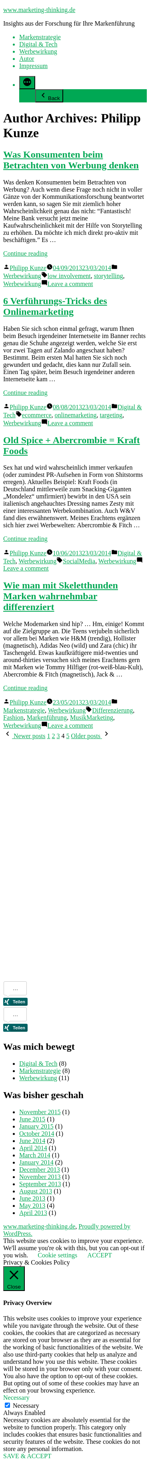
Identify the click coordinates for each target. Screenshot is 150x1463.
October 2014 (36, 1133)
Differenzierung (112, 710)
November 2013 (40, 1176)
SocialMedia (79, 561)
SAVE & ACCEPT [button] (27, 1456)
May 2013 (32, 1205)
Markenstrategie (40, 37)
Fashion (13, 717)
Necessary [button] (16, 1397)
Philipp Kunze (28, 267)
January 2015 (36, 1126)
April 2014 (33, 1148)
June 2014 (32, 1140)
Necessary (26, 1405)
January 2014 (36, 1162)
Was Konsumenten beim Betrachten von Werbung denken (71, 159)
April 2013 (33, 1212)
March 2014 (34, 1155)
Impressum (33, 65)
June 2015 (32, 1119)
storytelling (108, 275)
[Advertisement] (35, 860)
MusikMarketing (91, 717)
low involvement (69, 275)
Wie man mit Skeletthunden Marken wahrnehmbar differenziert (60, 596)
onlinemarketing (76, 415)
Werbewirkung (38, 51)
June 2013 (32, 1198)
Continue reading (25, 253)
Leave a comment (70, 283)
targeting (111, 415)
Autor (26, 58)
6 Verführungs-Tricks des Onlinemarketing (55, 306)
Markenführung (47, 717)
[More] (27, 82)
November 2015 (40, 1112)
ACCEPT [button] (99, 1255)
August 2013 (35, 1191)
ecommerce (37, 415)
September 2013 (40, 1184)
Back (49, 95)
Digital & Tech (38, 44)
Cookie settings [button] (57, 1255)
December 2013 (39, 1169)
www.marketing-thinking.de (39, 9)
